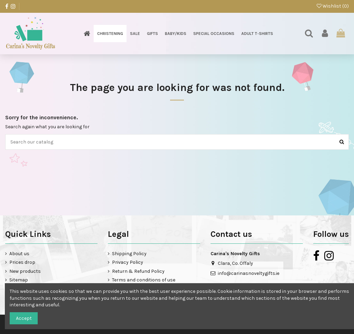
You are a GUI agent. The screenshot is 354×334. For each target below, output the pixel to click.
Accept (24, 318)
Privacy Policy (127, 262)
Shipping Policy (129, 254)
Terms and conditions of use (143, 280)
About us (19, 254)
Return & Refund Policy (138, 271)
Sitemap (18, 280)
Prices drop (22, 262)
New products (25, 271)
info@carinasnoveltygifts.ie (248, 273)
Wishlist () (333, 6)
